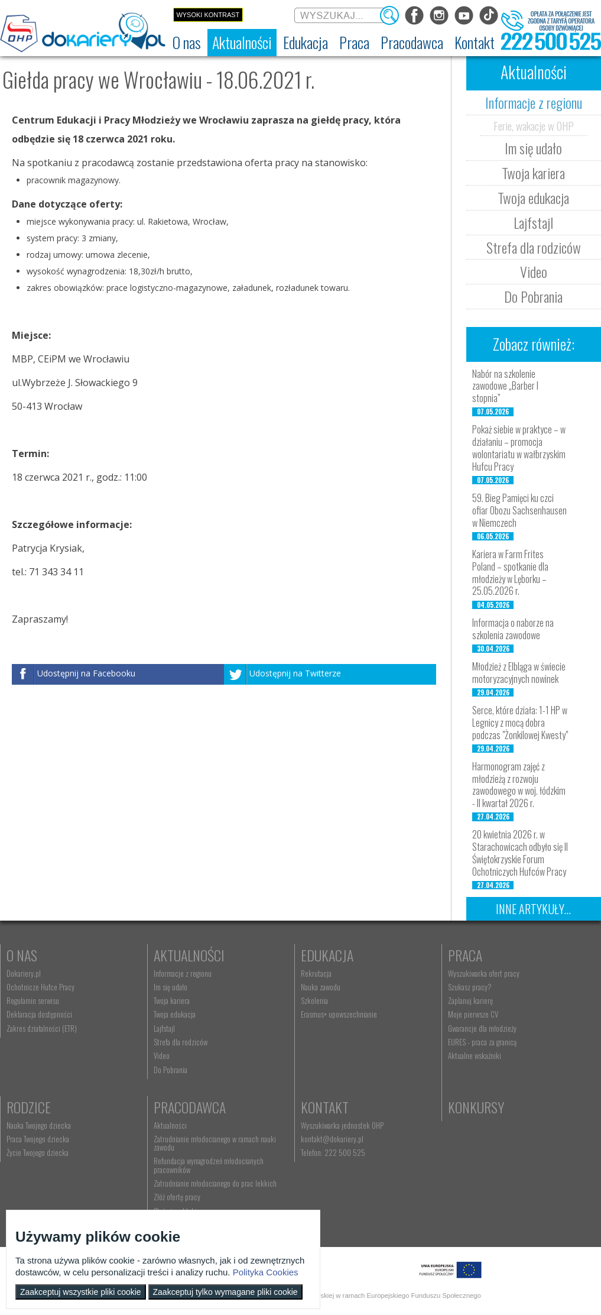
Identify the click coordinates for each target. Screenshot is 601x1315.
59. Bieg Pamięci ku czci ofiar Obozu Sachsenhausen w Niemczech (519, 510)
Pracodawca (190, 1107)
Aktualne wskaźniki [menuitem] (474, 1055)
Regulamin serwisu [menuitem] (33, 1000)
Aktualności (189, 955)
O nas (22, 955)
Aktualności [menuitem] (170, 1125)
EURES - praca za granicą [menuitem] (482, 1042)
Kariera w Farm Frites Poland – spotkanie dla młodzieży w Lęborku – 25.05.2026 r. (510, 572)
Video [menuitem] (162, 1055)
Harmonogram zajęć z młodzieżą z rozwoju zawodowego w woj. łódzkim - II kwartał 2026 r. (519, 784)
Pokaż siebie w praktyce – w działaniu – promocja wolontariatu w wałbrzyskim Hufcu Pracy (519, 447)
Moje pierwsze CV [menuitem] (473, 1014)
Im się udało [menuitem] (170, 987)
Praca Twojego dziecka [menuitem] (38, 1139)
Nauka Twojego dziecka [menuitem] (39, 1125)
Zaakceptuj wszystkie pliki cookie (80, 1292)
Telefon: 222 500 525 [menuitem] (333, 1152)
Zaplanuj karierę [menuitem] (470, 1000)
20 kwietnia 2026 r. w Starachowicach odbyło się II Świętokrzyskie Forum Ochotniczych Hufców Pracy (520, 852)
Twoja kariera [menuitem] (172, 1000)
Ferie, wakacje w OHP (533, 125)
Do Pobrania (533, 296)
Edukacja (327, 955)
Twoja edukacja (533, 197)
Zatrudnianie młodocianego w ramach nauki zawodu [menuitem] (215, 1143)
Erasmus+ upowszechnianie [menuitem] (339, 1014)
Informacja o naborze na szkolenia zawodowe (513, 629)
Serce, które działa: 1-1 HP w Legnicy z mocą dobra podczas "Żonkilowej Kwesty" (520, 722)
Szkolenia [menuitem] (314, 1000)
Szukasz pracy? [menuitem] (470, 987)
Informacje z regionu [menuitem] (183, 973)
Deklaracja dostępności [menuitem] (39, 1014)
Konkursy (476, 1107)
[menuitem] (187, 42)
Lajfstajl (533, 222)
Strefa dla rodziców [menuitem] (180, 1042)
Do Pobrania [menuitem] (170, 1070)
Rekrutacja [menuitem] (316, 973)
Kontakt (325, 1107)
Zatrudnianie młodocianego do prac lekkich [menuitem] (215, 1183)
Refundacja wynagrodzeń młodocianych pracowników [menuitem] (209, 1165)
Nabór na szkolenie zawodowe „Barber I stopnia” (505, 386)
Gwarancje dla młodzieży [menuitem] (482, 1028)
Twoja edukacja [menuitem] (175, 1014)
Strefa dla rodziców (533, 247)
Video (533, 271)
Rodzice (29, 1107)
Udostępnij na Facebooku (86, 673)
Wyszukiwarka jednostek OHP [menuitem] (342, 1125)
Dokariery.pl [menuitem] (24, 973)
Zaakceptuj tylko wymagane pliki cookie (225, 1292)
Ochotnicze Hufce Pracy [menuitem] (40, 987)
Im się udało (533, 147)
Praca (465, 955)
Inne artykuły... (533, 909)
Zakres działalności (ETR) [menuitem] (42, 1028)
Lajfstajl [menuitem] (164, 1028)
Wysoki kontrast (207, 14)
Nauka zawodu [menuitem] (320, 987)
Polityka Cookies (265, 1272)
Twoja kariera (533, 172)
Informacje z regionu (533, 102)
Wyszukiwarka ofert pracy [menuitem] (483, 973)
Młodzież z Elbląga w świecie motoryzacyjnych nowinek (519, 672)
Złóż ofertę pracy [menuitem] (177, 1197)
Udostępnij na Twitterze (295, 673)
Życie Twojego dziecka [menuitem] (38, 1152)
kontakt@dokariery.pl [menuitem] (332, 1139)
